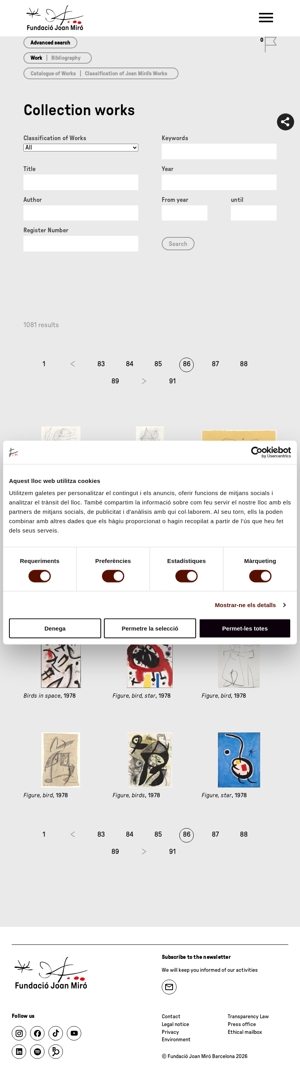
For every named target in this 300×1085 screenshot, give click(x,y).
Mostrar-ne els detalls (245, 604)
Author (32, 200)
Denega (55, 628)
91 (172, 381)
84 (130, 364)
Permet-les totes (245, 628)
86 (187, 364)
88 (244, 364)
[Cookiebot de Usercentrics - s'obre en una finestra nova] (257, 452)
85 (158, 364)
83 (101, 364)
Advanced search (50, 43)
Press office (242, 1024)
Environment (176, 1039)
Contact (171, 1016)
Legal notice (175, 1024)
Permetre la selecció (149, 628)
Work (36, 58)
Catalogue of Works (53, 74)
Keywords (175, 138)
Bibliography (65, 58)
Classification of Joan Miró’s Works (126, 74)
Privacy (170, 1032)
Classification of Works (54, 138)
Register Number (45, 230)
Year (167, 169)
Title (29, 169)
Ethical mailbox (245, 1032)
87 (215, 364)
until (237, 200)
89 (115, 381)
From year (175, 200)
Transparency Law (248, 1016)
